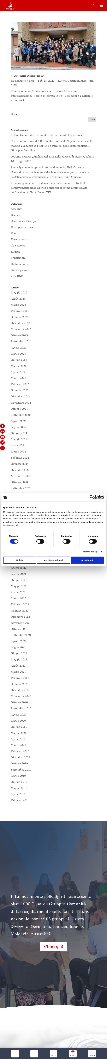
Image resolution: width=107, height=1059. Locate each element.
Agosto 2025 (18, 347)
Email (53, 1055)
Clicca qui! (53, 946)
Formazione (18, 239)
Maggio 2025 (19, 365)
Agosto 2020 (18, 714)
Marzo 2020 (18, 745)
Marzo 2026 (18, 304)
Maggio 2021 (19, 659)
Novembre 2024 (21, 402)
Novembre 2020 (21, 696)
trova (92, 1055)
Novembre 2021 (21, 622)
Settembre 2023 (21, 488)
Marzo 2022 (18, 598)
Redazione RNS (25, 80)
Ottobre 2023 (19, 482)
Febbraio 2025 (20, 384)
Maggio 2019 (19, 787)
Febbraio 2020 (20, 751)
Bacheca (16, 214)
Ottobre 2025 (19, 335)
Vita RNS (17, 276)
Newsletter (18, 245)
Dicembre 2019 (20, 757)
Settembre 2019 (21, 769)
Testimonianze (77, 80)
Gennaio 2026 (19, 316)
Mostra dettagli (90, 551)
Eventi (62, 80)
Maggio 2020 (19, 732)
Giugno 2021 (19, 653)
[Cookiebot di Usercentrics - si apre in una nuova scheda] (91, 497)
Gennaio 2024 (19, 463)
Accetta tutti (87, 560)
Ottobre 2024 (19, 408)
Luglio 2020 (18, 720)
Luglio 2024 (18, 427)
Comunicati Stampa (23, 221)
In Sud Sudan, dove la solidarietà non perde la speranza (47, 134)
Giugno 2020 (19, 726)
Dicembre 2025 (20, 323)
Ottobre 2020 (19, 702)
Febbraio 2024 (20, 457)
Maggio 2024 (19, 439)
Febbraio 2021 (20, 677)
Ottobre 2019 (19, 763)
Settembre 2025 (21, 341)
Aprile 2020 (18, 739)
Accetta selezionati (53, 560)
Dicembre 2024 (20, 396)
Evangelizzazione (22, 227)
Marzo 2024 (18, 451)
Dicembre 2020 (20, 690)
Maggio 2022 (19, 586)
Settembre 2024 (21, 414)
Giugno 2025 (19, 359)
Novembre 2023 (21, 476)
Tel (15, 1055)
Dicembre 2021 (20, 616)
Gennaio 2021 (19, 683)
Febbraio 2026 (20, 310)
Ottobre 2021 (19, 628)
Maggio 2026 (19, 292)
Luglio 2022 (18, 573)
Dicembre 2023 (20, 469)
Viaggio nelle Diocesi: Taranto (28, 75)
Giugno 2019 (19, 781)
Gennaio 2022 (19, 610)
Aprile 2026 (18, 298)
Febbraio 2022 (20, 604)
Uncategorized (20, 269)
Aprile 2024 (18, 445)
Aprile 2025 (18, 372)
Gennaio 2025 (19, 390)
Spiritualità (18, 257)
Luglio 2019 (18, 775)
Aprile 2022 (18, 592)
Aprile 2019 (18, 794)
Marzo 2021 (18, 671)
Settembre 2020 (21, 708)
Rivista (15, 251)
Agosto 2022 (18, 567)
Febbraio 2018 (20, 800)
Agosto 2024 (18, 420)
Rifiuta (19, 560)
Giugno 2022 (19, 579)
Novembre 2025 (21, 329)
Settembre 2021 (21, 635)
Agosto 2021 (18, 641)
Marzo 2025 (18, 378)
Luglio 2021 (18, 647)
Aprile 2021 (18, 665)
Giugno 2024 (19, 433)
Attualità (16, 208)
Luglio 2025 (18, 353)
